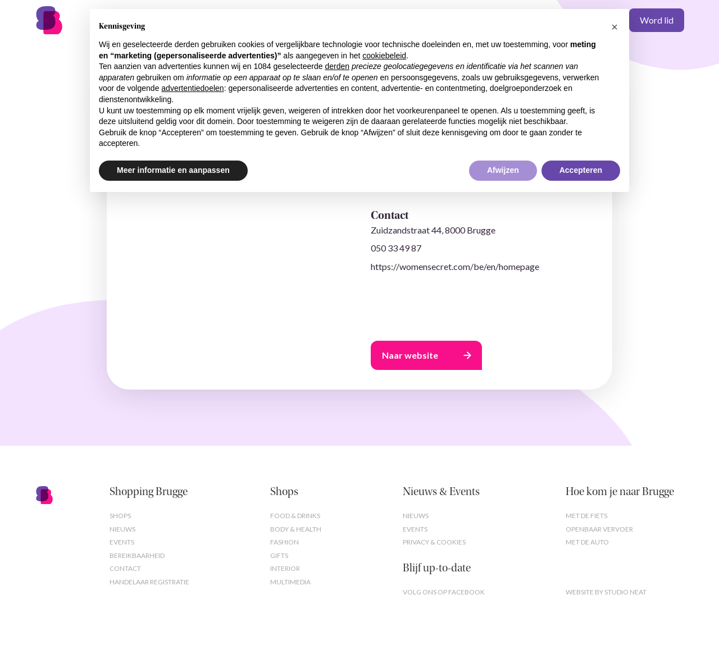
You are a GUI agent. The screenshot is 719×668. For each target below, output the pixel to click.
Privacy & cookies (434, 542)
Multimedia (290, 582)
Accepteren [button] (580, 170)
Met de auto (587, 542)
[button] (615, 27)
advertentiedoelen (192, 88)
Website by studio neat (606, 592)
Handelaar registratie (149, 582)
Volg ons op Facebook (444, 592)
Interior (285, 568)
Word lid (657, 20)
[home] (67, 20)
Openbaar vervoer (599, 529)
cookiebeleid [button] (384, 55)
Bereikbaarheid (137, 555)
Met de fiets (586, 515)
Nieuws (122, 529)
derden (337, 66)
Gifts (279, 555)
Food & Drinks (295, 515)
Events (122, 542)
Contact (125, 568)
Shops (120, 515)
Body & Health (295, 529)
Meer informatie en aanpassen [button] (173, 170)
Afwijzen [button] (503, 170)
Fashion (284, 542)
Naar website (410, 355)
